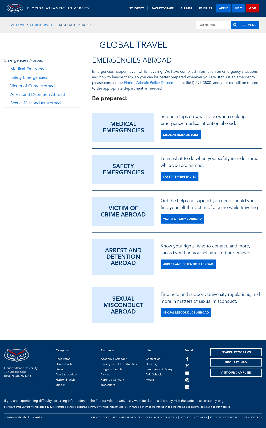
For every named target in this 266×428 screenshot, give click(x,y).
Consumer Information (161, 417)
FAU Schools (154, 374)
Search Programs (236, 352)
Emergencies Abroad (23, 60)
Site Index (200, 417)
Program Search (111, 369)
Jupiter (60, 385)
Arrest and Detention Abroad (37, 94)
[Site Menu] (249, 25)
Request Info (236, 362)
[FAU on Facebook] (187, 359)
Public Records (251, 417)
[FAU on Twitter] (187, 366)
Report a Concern (112, 380)
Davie (59, 369)
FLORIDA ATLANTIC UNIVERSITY (58, 8)
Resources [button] (108, 350)
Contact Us (153, 359)
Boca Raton (63, 359)
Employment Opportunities (119, 364)
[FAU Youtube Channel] (187, 373)
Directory (152, 364)
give (252, 8)
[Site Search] (217, 25)
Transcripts (108, 385)
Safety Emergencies (28, 77)
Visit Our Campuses (236, 373)
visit (238, 8)
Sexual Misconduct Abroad (35, 103)
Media (150, 380)
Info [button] (148, 350)
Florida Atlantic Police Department (152, 82)
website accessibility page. (206, 400)
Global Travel (41, 25)
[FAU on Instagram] (187, 380)
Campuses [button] (63, 350)
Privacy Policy (100, 417)
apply (223, 8)
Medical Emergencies (30, 69)
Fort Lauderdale (66, 374)
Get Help (185, 417)
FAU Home (17, 25)
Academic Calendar (114, 359)
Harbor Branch (65, 380)
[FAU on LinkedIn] (187, 387)
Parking (106, 374)
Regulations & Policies (128, 417)
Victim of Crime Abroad (32, 86)
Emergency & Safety (159, 369)
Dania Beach (64, 364)
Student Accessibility (224, 417)
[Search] (235, 25)
